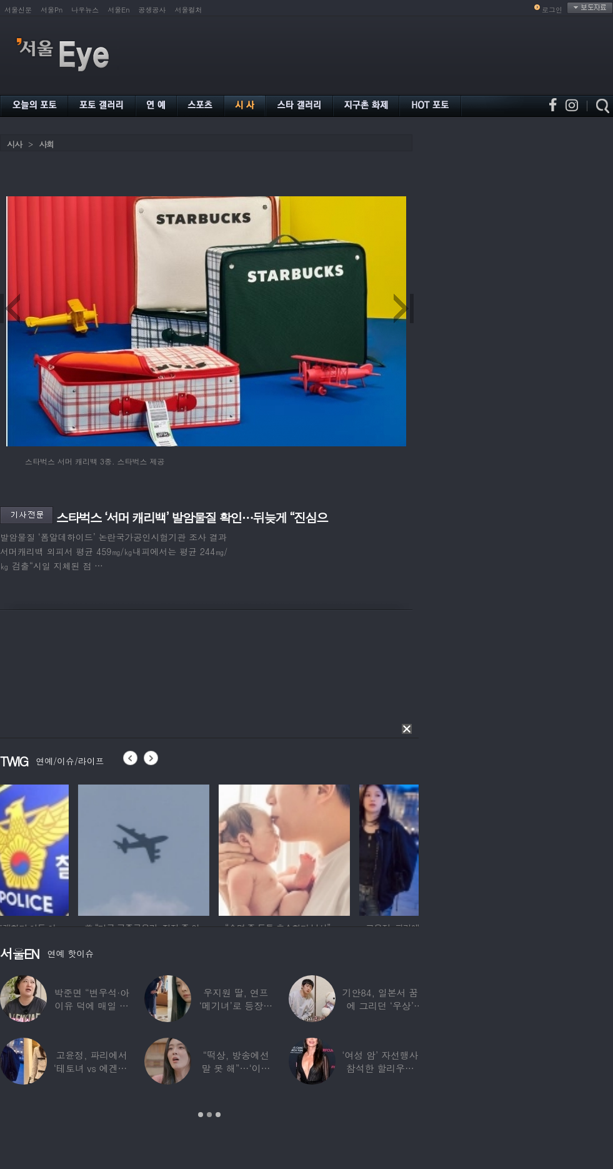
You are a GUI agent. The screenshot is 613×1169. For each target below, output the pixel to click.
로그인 (552, 9)
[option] (65, 848)
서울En (118, 9)
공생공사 (152, 9)
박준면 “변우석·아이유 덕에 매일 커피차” (91, 1005)
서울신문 (18, 9)
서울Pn (51, 9)
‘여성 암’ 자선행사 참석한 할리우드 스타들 (380, 1068)
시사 (14, 144)
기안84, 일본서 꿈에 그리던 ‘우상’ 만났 (380, 1005)
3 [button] (218, 1114)
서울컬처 (188, 9)
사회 (46, 144)
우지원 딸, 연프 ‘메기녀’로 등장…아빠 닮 (235, 1005)
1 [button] (200, 1114)
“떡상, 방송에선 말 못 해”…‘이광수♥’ (236, 1068)
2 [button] (209, 1114)
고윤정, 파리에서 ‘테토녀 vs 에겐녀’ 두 (92, 1068)
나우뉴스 (85, 9)
